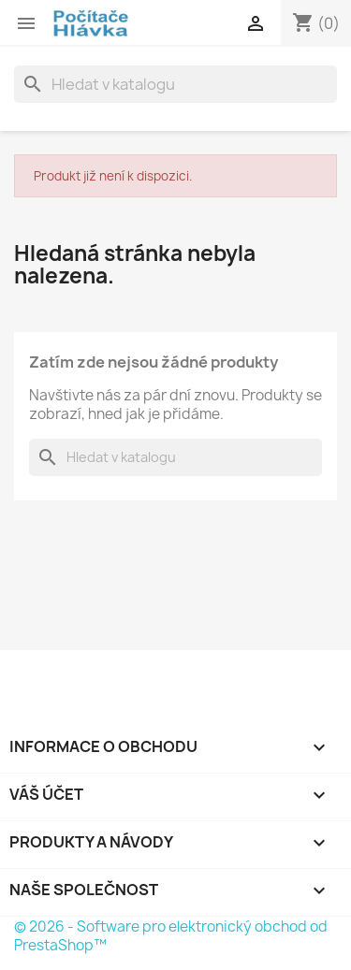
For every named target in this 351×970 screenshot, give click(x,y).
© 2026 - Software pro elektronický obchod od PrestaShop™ (171, 936)
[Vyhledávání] (175, 84)
